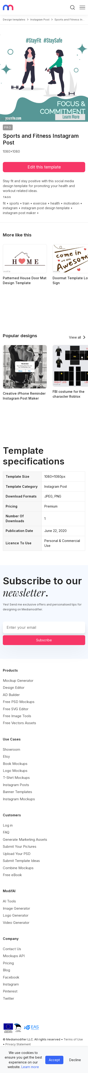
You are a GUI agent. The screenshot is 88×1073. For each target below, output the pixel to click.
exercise (40, 203)
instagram (10, 208)
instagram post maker (19, 213)
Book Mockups (15, 763)
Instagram (11, 984)
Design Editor (13, 687)
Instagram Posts (16, 785)
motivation (71, 203)
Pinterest (10, 991)
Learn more (30, 1067)
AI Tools (9, 901)
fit (4, 203)
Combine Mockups (18, 868)
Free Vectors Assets (19, 723)
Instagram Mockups (19, 799)
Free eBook (12, 875)
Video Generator (16, 922)
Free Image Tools (17, 716)
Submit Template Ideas (21, 860)
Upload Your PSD (17, 853)
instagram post (40, 19)
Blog (6, 970)
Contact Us (12, 949)
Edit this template (44, 167)
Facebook (11, 977)
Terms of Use (73, 1039)
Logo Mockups (15, 770)
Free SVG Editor (15, 709)
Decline (75, 1060)
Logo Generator (15, 915)
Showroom (11, 749)
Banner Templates (17, 792)
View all (75, 337)
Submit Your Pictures (19, 846)
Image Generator (16, 908)
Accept (54, 1060)
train (26, 203)
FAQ (6, 832)
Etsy (6, 756)
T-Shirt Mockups (16, 777)
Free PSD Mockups (18, 702)
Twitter (8, 998)
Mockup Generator (18, 680)
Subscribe (44, 640)
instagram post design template (45, 208)
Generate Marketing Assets (25, 839)
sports (14, 203)
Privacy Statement (18, 1044)
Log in (8, 825)
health (55, 203)
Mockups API (14, 956)
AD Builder (11, 695)
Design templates (14, 19)
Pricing (8, 963)
